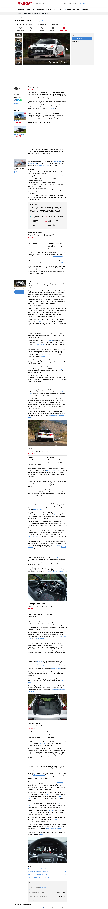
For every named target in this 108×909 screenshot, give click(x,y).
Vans (65, 3)
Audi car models (50, 470)
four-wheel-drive (41, 344)
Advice (86, 9)
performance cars (49, 794)
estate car (51, 108)
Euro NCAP (52, 810)
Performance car (45, 21)
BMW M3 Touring (56, 161)
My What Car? (83, 3)
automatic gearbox (55, 270)
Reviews (21, 9)
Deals (28, 9)
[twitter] (18, 100)
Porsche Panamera (40, 638)
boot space (40, 661)
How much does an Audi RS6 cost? (47, 869)
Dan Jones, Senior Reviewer (54, 828)
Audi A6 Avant (61, 263)
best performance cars (42, 165)
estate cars (43, 357)
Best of (62, 9)
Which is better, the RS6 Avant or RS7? (47, 874)
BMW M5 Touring (32, 163)
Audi (20, 17)
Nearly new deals (82, 38)
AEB (49, 814)
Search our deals (19, 292)
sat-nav (55, 515)
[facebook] (15, 100)
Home (16, 17)
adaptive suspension (42, 321)
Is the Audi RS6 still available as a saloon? (47, 871)
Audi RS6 (24, 17)
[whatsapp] (21, 100)
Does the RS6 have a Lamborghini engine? (47, 877)
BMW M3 (63, 547)
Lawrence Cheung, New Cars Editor (56, 572)
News (56, 9)
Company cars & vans (75, 9)
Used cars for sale (39, 9)
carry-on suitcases (56, 668)
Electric (49, 9)
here (41, 834)
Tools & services (72, 3)
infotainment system (33, 536)
